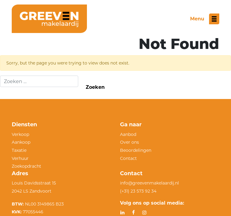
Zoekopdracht (26, 166)
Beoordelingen (135, 150)
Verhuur (20, 158)
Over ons (129, 142)
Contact (128, 158)
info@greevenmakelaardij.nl (149, 183)
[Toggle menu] (204, 19)
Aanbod (128, 134)
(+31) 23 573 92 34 (138, 191)
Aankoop (21, 142)
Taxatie (19, 150)
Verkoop (20, 134)
